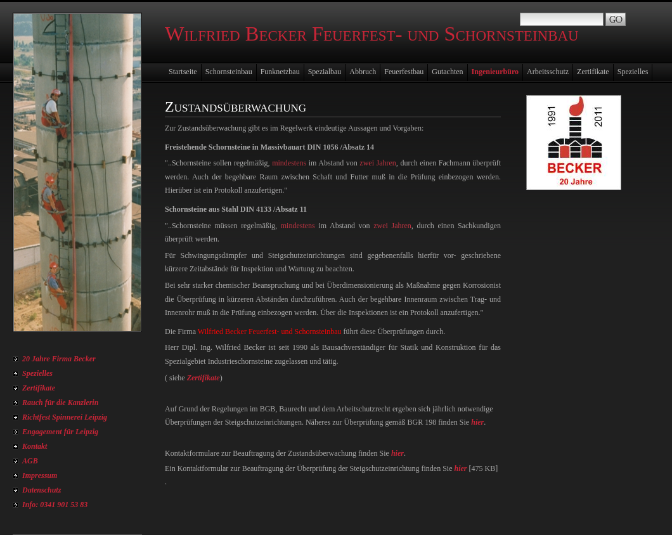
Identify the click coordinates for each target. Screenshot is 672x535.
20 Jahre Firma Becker (59, 358)
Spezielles (37, 373)
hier (477, 422)
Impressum (39, 475)
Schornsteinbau (228, 71)
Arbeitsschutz (548, 71)
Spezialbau (325, 71)
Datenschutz (41, 490)
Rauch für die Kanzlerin (60, 402)
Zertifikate (38, 388)
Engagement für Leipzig (60, 431)
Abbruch (362, 71)
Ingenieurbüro (495, 71)
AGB (30, 460)
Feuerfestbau (403, 71)
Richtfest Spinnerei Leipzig (64, 417)
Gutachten (447, 71)
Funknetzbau (280, 71)
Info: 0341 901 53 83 (54, 504)
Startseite (183, 71)
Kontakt (34, 446)
